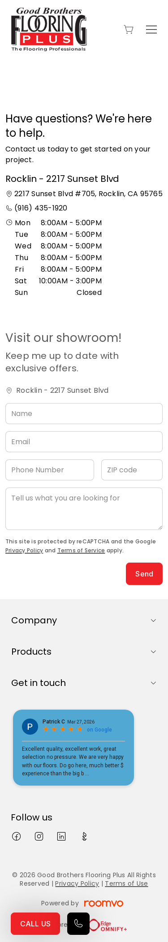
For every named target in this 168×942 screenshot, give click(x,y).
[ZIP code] (132, 469)
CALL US (35, 923)
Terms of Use (126, 883)
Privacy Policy (24, 550)
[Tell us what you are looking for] (84, 509)
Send (144, 573)
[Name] (84, 413)
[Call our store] (78, 924)
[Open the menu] (151, 29)
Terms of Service (81, 550)
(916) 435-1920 (40, 208)
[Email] (84, 441)
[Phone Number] (49, 469)
